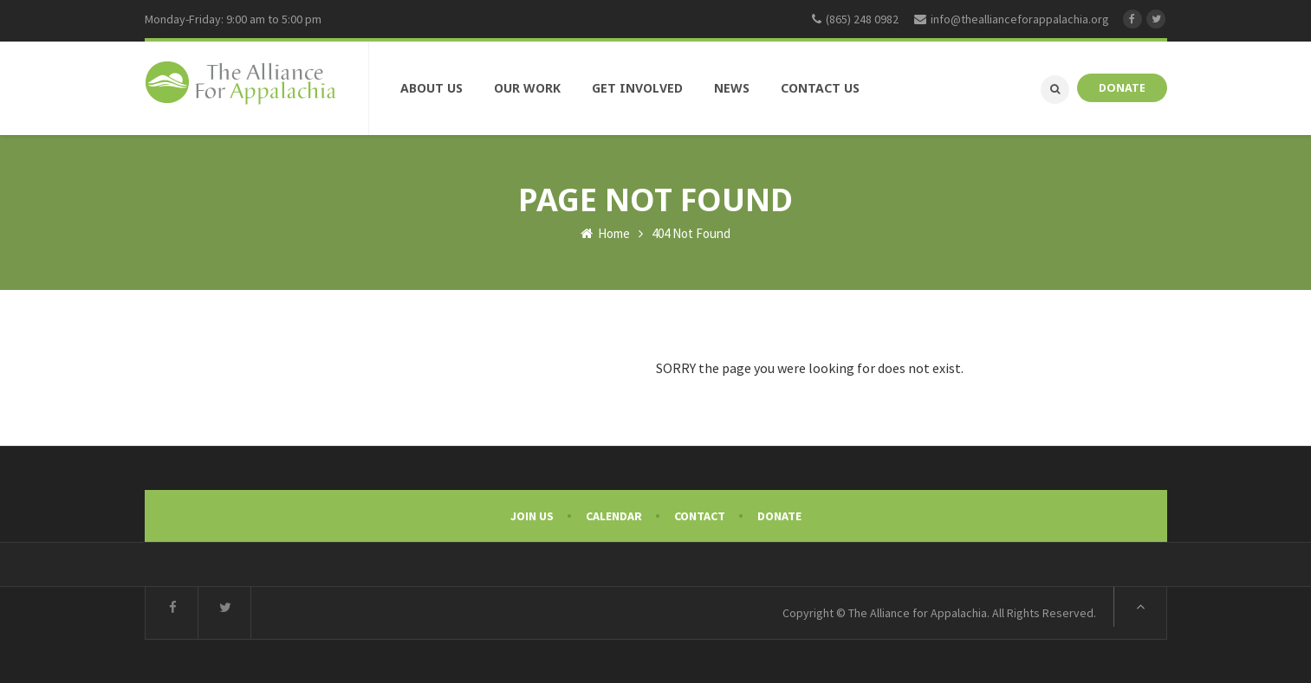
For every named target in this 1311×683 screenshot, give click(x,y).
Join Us (532, 516)
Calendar (614, 516)
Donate (779, 516)
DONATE (1122, 88)
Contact (699, 516)
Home (605, 233)
